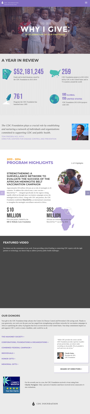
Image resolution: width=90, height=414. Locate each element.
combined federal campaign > (17, 348)
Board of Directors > (71, 369)
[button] (7, 194)
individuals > (8, 353)
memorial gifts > (10, 364)
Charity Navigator (31, 385)
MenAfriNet (27, 200)
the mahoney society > (13, 337)
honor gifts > (8, 359)
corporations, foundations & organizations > (25, 342)
